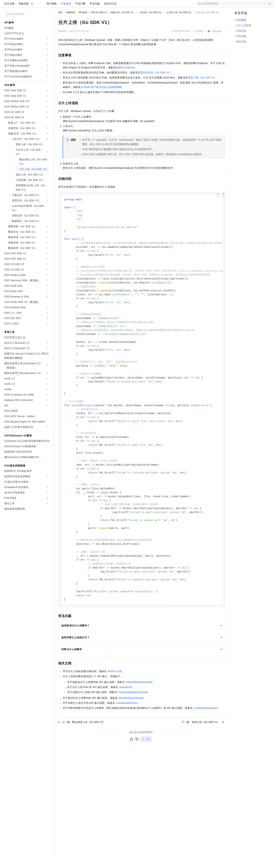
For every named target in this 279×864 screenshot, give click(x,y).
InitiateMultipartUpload (138, 711)
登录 (268, 5)
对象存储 (23, 15)
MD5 (110, 165)
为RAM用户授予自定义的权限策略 (101, 98)
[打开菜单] (5, 6)
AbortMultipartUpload (131, 727)
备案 (238, 5)
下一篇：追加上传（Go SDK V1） (203, 751)
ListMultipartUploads (205, 737)
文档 (231, 5)
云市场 (87, 5)
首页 (60, 24)
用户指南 (52, 15)
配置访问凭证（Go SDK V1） (155, 84)
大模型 (37, 5)
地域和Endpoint (125, 79)
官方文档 (9, 15)
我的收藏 (216, 43)
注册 (255, 5)
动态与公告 (110, 15)
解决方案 (58, 5)
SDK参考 (82, 24)
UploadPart (125, 717)
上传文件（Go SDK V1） (151, 24)
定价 (77, 5)
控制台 (247, 5)
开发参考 (66, 15)
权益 (69, 5)
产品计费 (80, 15)
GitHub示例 (114, 701)
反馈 (146, 769)
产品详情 (198, 42)
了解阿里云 (118, 5)
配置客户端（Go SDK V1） (201, 89)
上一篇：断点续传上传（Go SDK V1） (81, 751)
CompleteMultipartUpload (133, 722)
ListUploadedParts (127, 732)
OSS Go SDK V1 (99, 24)
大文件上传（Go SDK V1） (180, 24)
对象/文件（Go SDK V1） (122, 24)
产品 (46, 5)
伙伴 (97, 5)
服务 (106, 5)
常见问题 (95, 15)
